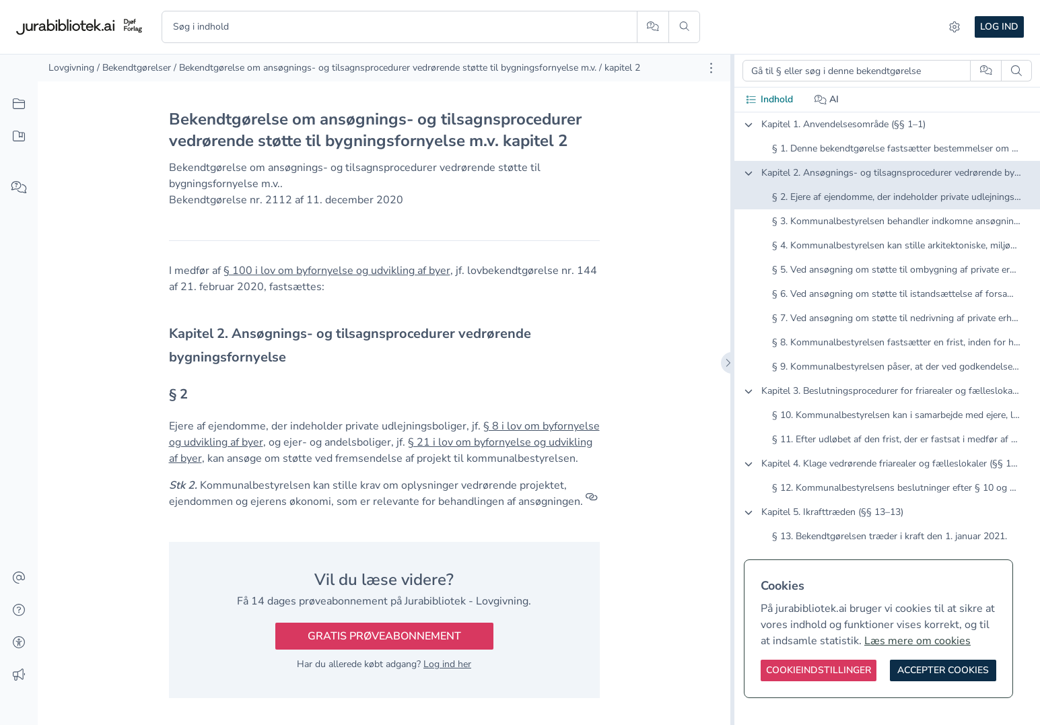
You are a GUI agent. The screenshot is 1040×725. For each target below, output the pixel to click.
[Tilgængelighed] (18, 643)
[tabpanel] (887, 341)
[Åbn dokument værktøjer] (711, 68)
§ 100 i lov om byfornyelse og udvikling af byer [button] (336, 270)
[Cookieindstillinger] (818, 670)
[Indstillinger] (954, 27)
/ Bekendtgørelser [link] (134, 67)
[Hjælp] (18, 610)
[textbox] (384, 345)
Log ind (999, 26)
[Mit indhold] (18, 137)
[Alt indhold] (18, 104)
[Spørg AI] (652, 26)
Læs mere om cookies (917, 640)
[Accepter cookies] (943, 670)
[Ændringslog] (18, 675)
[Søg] (684, 26)
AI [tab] (826, 99)
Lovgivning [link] (71, 67)
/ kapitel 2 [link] (619, 67)
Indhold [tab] (769, 99)
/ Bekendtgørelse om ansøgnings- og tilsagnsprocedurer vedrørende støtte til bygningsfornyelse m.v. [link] (385, 67)
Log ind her (447, 664)
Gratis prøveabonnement (384, 636)
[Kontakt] (18, 578)
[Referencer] (592, 501)
